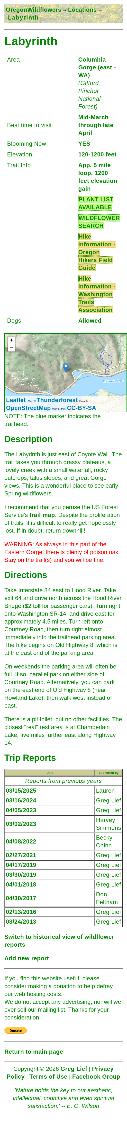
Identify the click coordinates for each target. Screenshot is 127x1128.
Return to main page (33, 1051)
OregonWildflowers (33, 9)
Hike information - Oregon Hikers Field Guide (97, 252)
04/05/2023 (21, 810)
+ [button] (11, 340)
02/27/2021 (21, 855)
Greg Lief (74, 1068)
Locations (81, 9)
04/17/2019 (21, 865)
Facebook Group (96, 1076)
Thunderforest (57, 400)
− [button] (11, 348)
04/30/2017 (21, 898)
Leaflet (16, 400)
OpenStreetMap (28, 408)
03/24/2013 (21, 921)
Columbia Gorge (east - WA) (97, 67)
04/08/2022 (21, 841)
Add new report (26, 958)
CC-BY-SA (81, 408)
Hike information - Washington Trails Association (97, 294)
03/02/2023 (21, 824)
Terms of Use (48, 1076)
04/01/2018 (21, 884)
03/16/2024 (21, 800)
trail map (42, 515)
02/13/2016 (21, 912)
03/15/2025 (21, 790)
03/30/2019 (21, 874)
